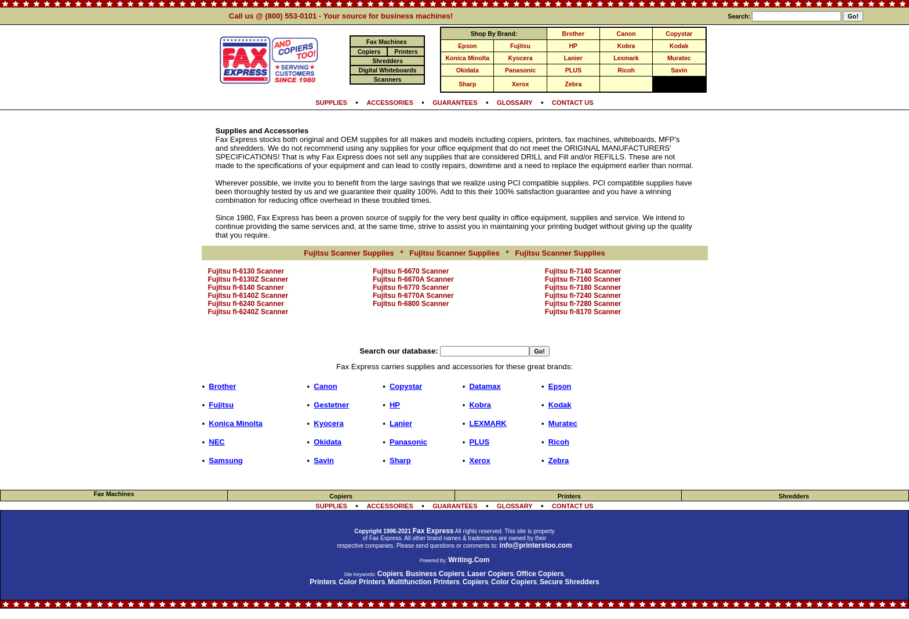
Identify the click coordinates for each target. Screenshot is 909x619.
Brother (573, 33)
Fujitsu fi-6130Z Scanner (248, 279)
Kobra (626, 45)
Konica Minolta (467, 57)
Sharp (467, 84)
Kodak (679, 45)
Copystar (679, 33)
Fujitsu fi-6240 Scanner (246, 304)
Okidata (467, 70)
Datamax (484, 386)
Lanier (573, 57)
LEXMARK (487, 423)
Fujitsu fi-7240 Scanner (583, 296)
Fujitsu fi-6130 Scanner (246, 271)
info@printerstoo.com (536, 545)
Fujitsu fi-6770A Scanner (413, 296)
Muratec (679, 57)
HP (573, 45)
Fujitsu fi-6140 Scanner (246, 287)
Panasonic (520, 70)
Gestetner (331, 404)
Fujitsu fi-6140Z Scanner (248, 296)
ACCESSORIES (389, 102)
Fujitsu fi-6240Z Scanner (248, 312)
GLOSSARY (515, 102)
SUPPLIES (331, 102)
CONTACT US (573, 102)
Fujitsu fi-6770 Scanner (411, 287)
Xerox (520, 84)
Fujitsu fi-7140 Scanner (583, 271)
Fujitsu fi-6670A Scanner (413, 279)
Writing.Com (468, 560)
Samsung (226, 460)
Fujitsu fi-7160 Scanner (583, 279)
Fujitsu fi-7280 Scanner (583, 304)
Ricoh (626, 70)
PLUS (573, 70)
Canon (626, 33)
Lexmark (626, 57)
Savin (679, 70)
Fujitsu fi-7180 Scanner (583, 287)
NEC (216, 442)
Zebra (573, 84)
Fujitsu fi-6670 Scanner (411, 271)
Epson (467, 45)
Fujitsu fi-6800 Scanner (411, 304)
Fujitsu (520, 45)
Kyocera (520, 57)
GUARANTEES (454, 102)
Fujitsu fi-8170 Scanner (583, 312)
